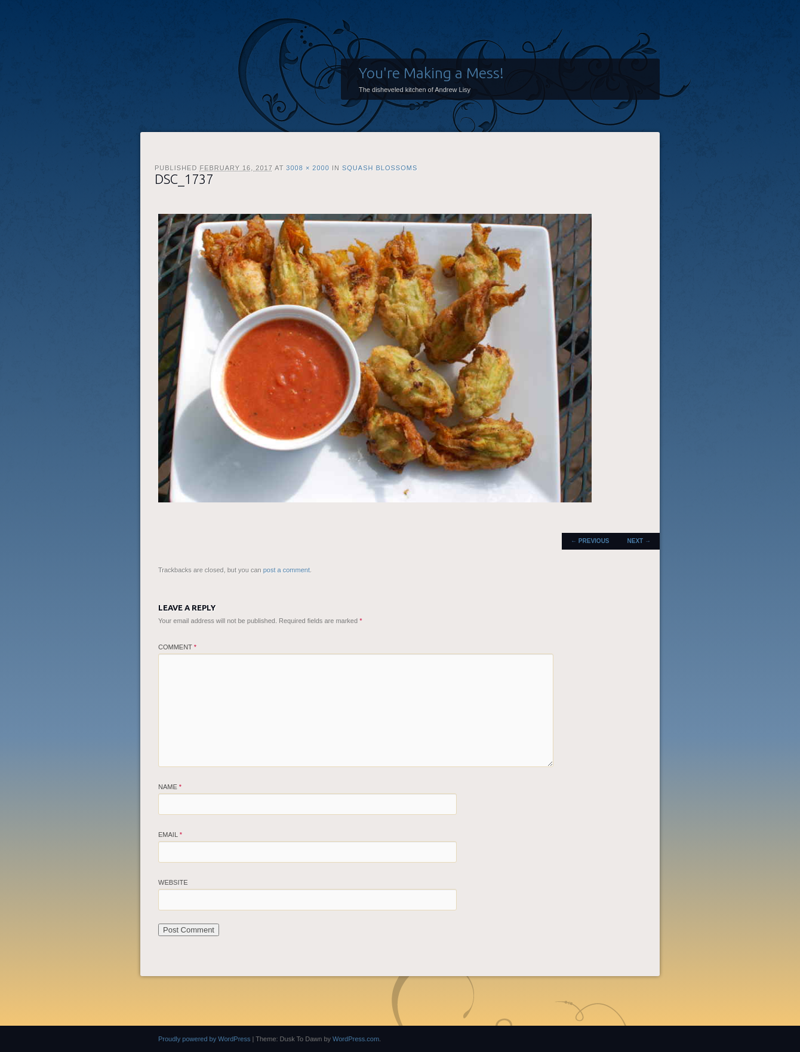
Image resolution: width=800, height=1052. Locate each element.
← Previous (590, 541)
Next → (639, 541)
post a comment (286, 569)
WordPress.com (356, 1038)
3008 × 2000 (307, 167)
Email (170, 834)
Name (169, 786)
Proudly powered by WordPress (204, 1038)
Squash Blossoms (379, 167)
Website (173, 882)
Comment (177, 647)
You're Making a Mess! (431, 73)
